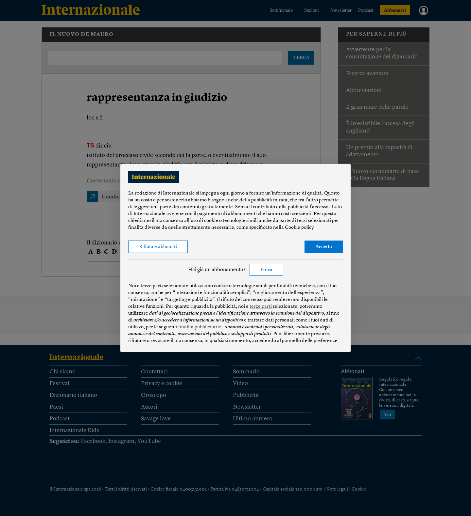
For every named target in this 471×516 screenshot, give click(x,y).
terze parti (261, 306)
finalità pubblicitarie (200, 327)
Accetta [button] (323, 246)
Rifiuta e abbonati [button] (158, 246)
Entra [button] (266, 270)
